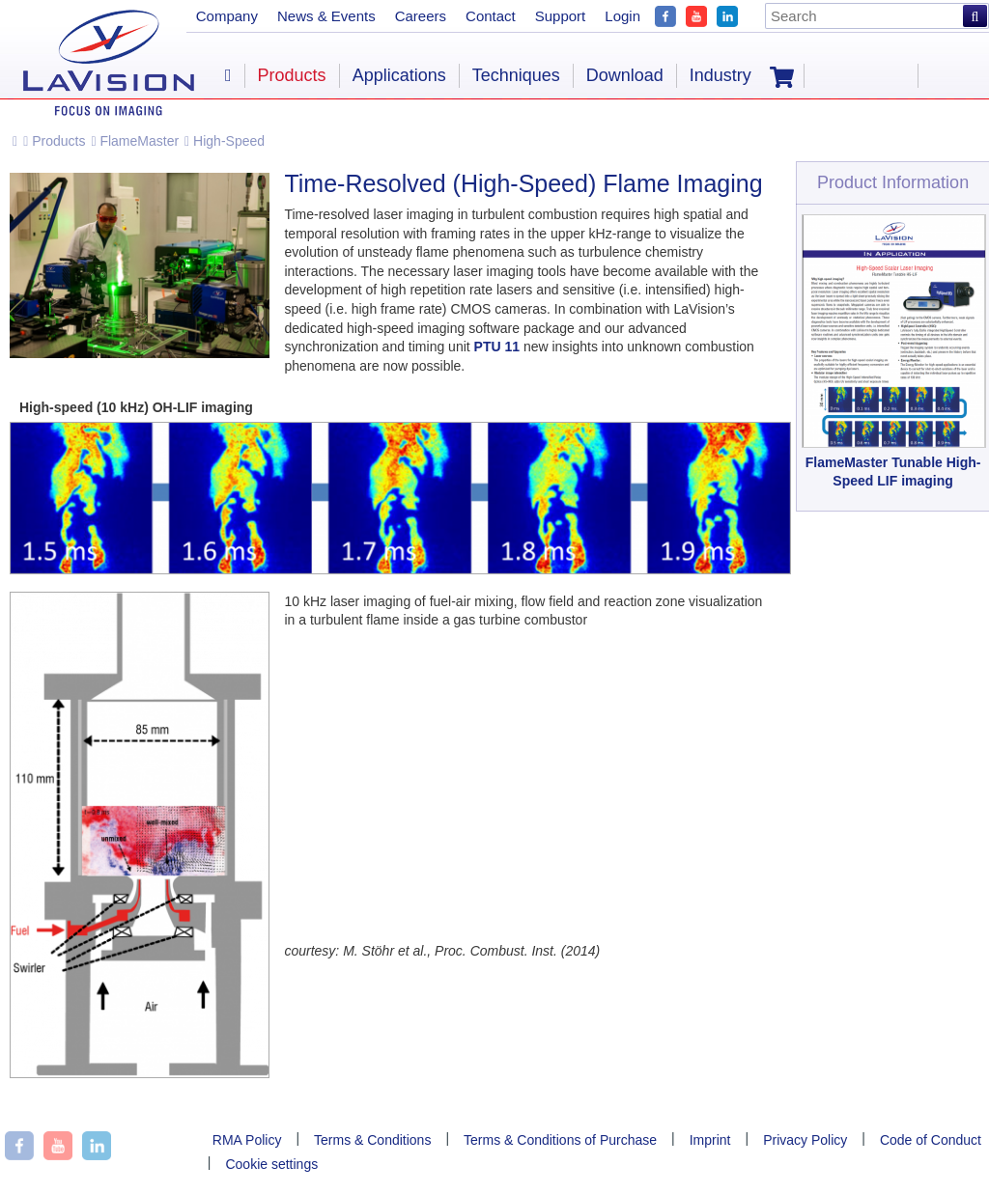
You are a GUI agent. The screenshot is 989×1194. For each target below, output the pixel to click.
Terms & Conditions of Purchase (560, 1140)
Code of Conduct (930, 1140)
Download (625, 75)
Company (227, 16)
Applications (399, 75)
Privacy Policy (805, 1140)
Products (54, 141)
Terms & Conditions (372, 1140)
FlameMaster (135, 141)
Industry (720, 75)
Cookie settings (271, 1164)
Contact (491, 16)
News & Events (326, 16)
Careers (420, 16)
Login (622, 16)
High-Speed (224, 141)
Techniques (516, 75)
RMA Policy (247, 1140)
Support (560, 16)
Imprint (710, 1140)
